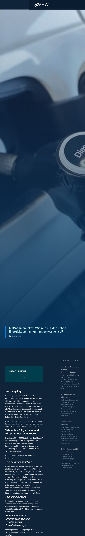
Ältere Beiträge (15, 336)
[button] (78, 5)
